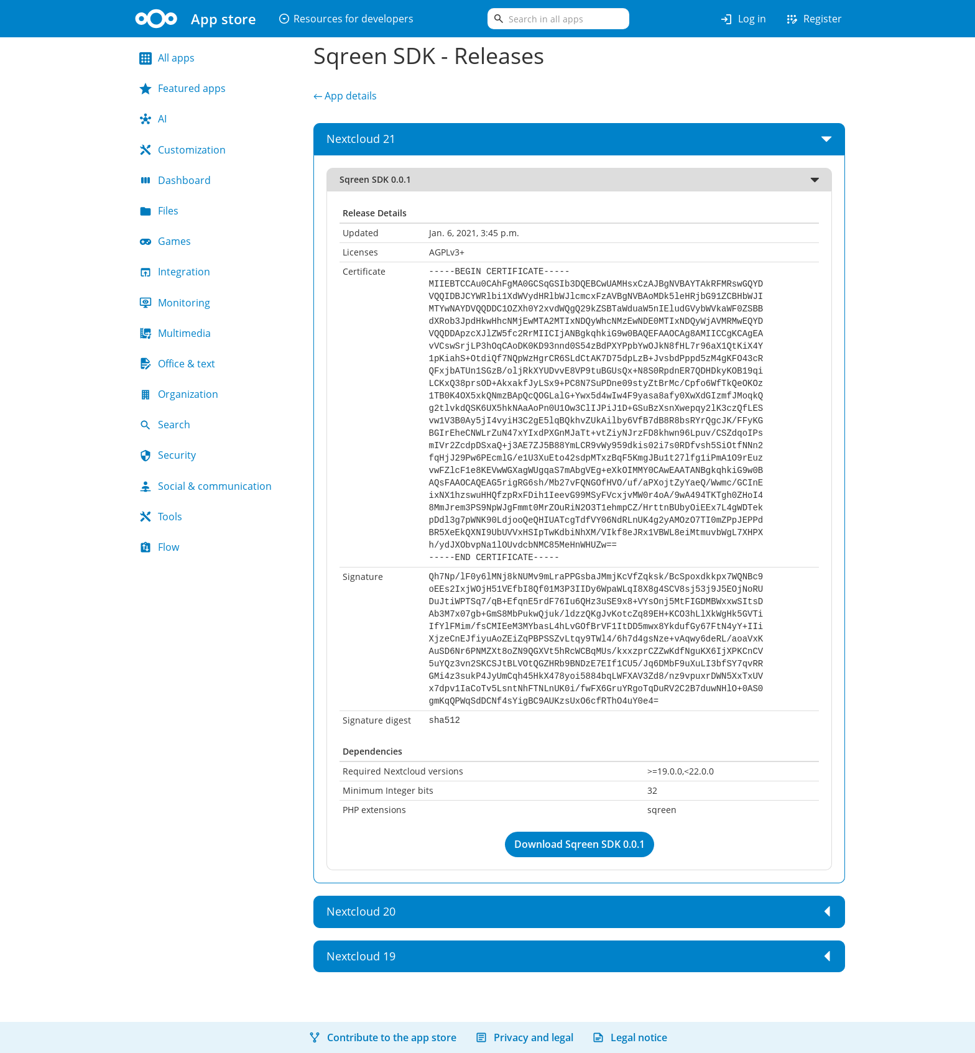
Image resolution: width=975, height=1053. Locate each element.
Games (165, 241)
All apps (167, 58)
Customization (182, 150)
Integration (174, 271)
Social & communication (205, 486)
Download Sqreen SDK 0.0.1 (579, 844)
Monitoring (174, 303)
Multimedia (175, 333)
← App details (345, 96)
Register (813, 19)
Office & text (177, 363)
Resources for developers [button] (346, 18)
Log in (742, 19)
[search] (558, 18)
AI (153, 119)
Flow (159, 547)
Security (167, 455)
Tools (160, 516)
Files (158, 211)
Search (164, 424)
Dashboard (175, 180)
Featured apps (182, 88)
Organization (178, 394)
